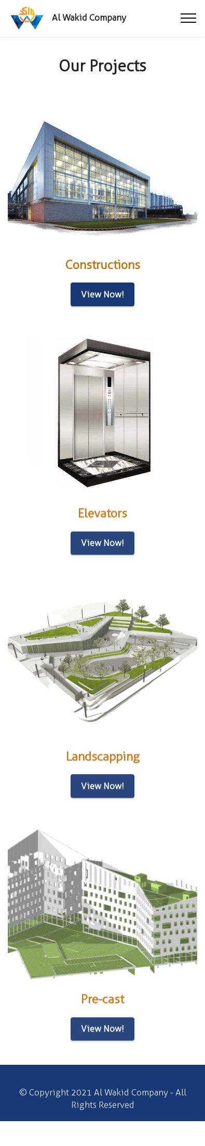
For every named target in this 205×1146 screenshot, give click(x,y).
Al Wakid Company (89, 17)
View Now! (102, 294)
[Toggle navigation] (189, 18)
